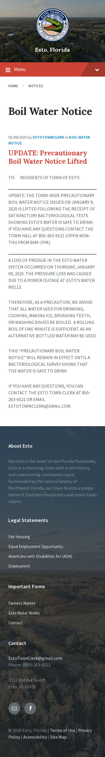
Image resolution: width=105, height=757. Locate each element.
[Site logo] (52, 40)
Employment (19, 566)
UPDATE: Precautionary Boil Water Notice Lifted (47, 157)
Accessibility (35, 737)
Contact (15, 622)
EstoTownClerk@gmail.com (35, 658)
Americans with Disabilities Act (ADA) (40, 556)
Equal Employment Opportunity (35, 546)
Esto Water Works (24, 613)
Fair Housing (19, 536)
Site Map (58, 737)
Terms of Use (62, 730)
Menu (52, 69)
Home (13, 86)
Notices (36, 86)
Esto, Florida (52, 49)
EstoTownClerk (48, 137)
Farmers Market (22, 603)
